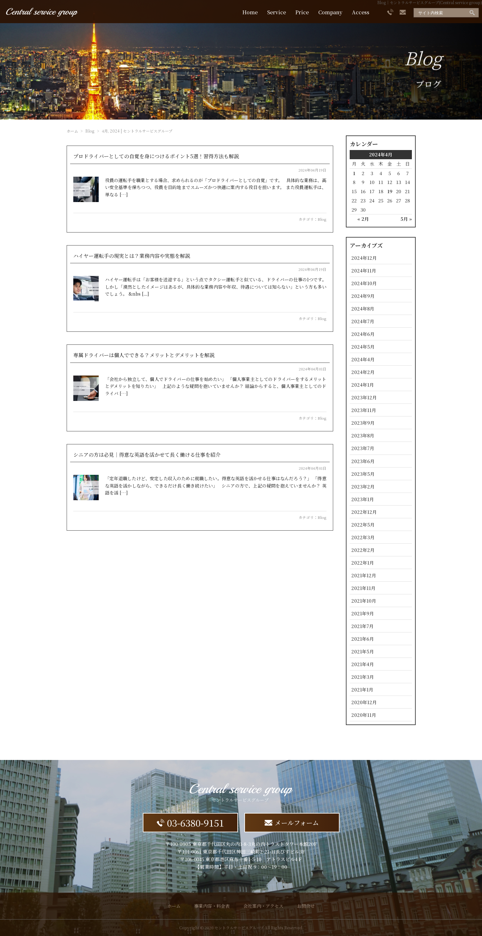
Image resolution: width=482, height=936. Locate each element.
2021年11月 (363, 588)
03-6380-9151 (190, 822)
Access (360, 12)
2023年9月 (362, 422)
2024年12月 (364, 257)
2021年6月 (362, 638)
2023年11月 (363, 410)
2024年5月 (362, 346)
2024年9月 (362, 295)
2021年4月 (362, 664)
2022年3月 (362, 537)
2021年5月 (362, 651)
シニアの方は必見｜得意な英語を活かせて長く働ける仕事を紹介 (147, 454)
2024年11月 (363, 270)
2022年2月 (362, 550)
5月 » (406, 218)
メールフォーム (292, 822)
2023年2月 (362, 486)
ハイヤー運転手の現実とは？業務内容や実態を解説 (131, 255)
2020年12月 (364, 702)
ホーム (72, 131)
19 (389, 191)
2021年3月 (362, 676)
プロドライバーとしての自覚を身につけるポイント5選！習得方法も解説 (156, 156)
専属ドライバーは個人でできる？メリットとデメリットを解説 (144, 355)
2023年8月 (362, 435)
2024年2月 (362, 372)
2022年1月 (362, 562)
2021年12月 (363, 575)
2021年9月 (362, 613)
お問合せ (306, 906)
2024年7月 (362, 321)
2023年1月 (362, 499)
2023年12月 (364, 397)
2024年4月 (362, 359)
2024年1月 (362, 384)
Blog (322, 219)
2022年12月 (364, 511)
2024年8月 (362, 308)
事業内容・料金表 (212, 906)
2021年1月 (362, 689)
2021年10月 (363, 600)
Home (250, 12)
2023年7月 (362, 448)
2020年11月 (363, 714)
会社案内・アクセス (263, 906)
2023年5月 (362, 473)
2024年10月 (364, 283)
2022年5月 (362, 524)
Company (330, 12)
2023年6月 (362, 461)
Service (276, 12)
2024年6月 (362, 334)
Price (302, 12)
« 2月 (363, 218)
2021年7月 (362, 626)
